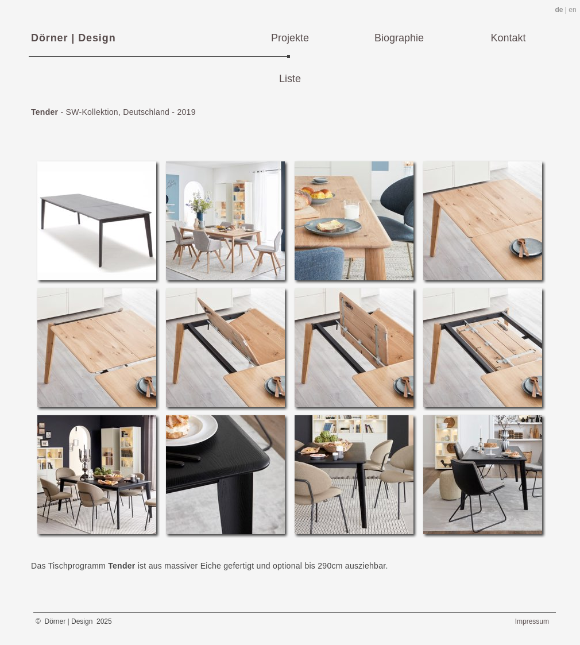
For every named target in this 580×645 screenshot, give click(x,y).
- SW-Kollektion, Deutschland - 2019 (113, 112)
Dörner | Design (73, 38)
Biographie (399, 38)
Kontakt (507, 38)
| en (565, 10)
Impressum (532, 621)
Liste (290, 78)
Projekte (290, 38)
